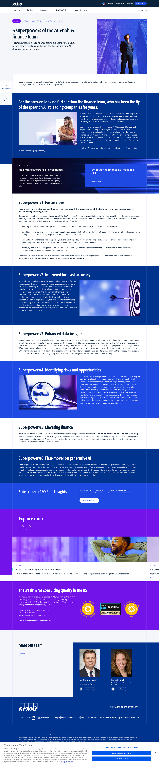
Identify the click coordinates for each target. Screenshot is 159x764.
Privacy (64, 717)
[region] (79, 753)
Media (123, 3)
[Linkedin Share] (33, 718)
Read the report (97, 181)
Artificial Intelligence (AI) (32, 21)
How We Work (61, 10)
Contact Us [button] (23, 654)
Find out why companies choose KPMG (35, 620)
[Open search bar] (143, 10)
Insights (17, 10)
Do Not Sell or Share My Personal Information (119, 717)
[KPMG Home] (17, 3)
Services (30, 10)
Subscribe (130, 3)
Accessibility (74, 717)
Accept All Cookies (121, 759)
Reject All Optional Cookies (121, 753)
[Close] (155, 752)
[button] (103, 3)
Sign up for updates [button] (88, 500)
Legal (57, 717)
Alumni (117, 3)
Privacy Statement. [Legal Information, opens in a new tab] (66, 762)
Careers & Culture (80, 10)
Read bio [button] (88, 689)
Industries (44, 10)
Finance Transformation (53, 21)
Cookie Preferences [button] (89, 717)
